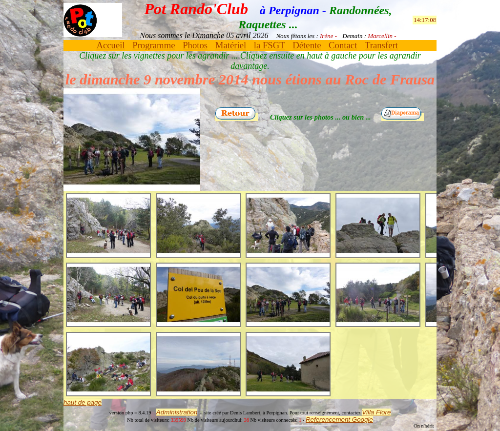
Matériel (230, 45)
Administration (176, 412)
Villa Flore (376, 412)
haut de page (82, 402)
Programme (153, 45)
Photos (195, 45)
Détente (306, 45)
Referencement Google (339, 419)
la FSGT (269, 45)
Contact (343, 45)
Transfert (381, 45)
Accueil (110, 45)
